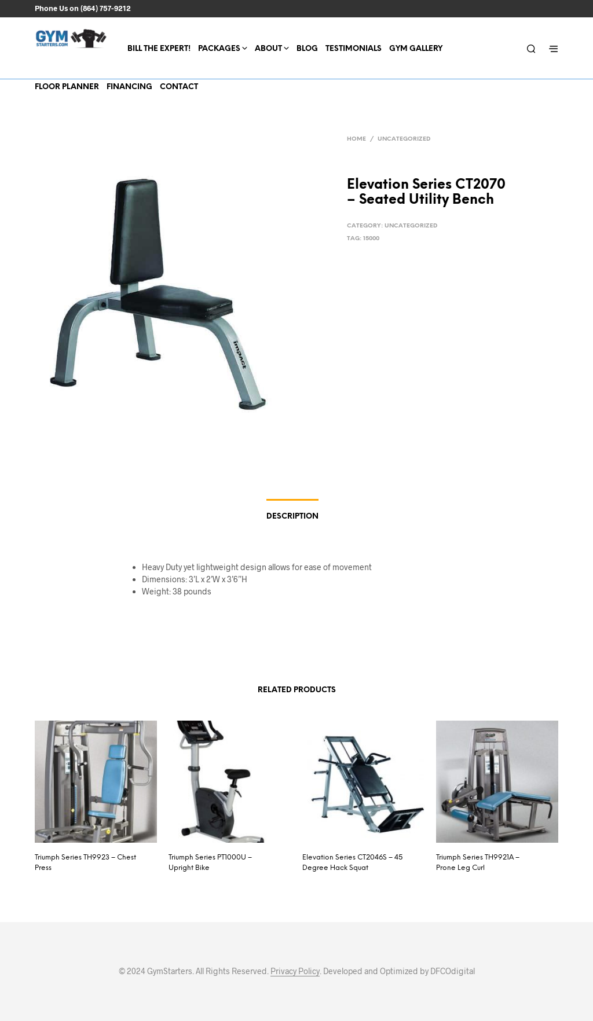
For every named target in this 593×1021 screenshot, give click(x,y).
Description (292, 516)
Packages (219, 49)
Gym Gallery (415, 49)
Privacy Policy (295, 971)
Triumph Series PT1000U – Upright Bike (210, 863)
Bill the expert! (159, 49)
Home (356, 139)
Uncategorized (404, 139)
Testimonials (353, 49)
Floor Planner (67, 87)
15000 (371, 239)
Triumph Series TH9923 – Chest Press (85, 863)
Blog (307, 49)
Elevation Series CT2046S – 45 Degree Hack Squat (352, 863)
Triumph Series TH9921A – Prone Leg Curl (477, 863)
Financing (129, 87)
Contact (179, 87)
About (268, 49)
